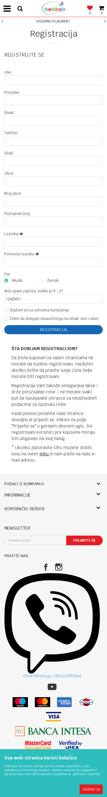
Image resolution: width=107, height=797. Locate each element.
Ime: (8, 72)
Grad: (9, 153)
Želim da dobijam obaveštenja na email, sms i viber (54, 319)
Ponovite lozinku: (21, 254)
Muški (17, 280)
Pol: (7, 274)
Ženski (53, 280)
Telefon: (11, 133)
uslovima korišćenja (51, 310)
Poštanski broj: (17, 214)
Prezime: (12, 92)
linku (44, 454)
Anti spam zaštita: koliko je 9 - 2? (33, 291)
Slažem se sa (39, 310)
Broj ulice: (13, 193)
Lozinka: (13, 234)
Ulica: (9, 173)
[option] (53, 21)
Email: (9, 113)
